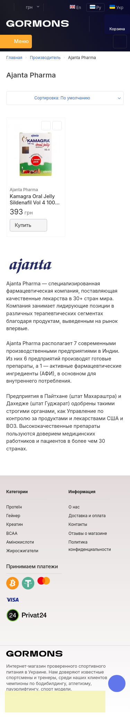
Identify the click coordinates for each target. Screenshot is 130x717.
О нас (74, 507)
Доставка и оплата (87, 515)
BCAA (11, 533)
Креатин (14, 524)
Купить (28, 225)
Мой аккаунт (6, 7)
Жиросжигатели (22, 550)
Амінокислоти (20, 542)
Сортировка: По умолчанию (62, 98)
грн (25, 7)
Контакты (78, 524)
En (75, 7)
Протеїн (14, 507)
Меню (17, 41)
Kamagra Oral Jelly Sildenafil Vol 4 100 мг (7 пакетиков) (32, 199)
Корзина (117, 24)
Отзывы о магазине (88, 533)
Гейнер (13, 515)
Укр (116, 7)
